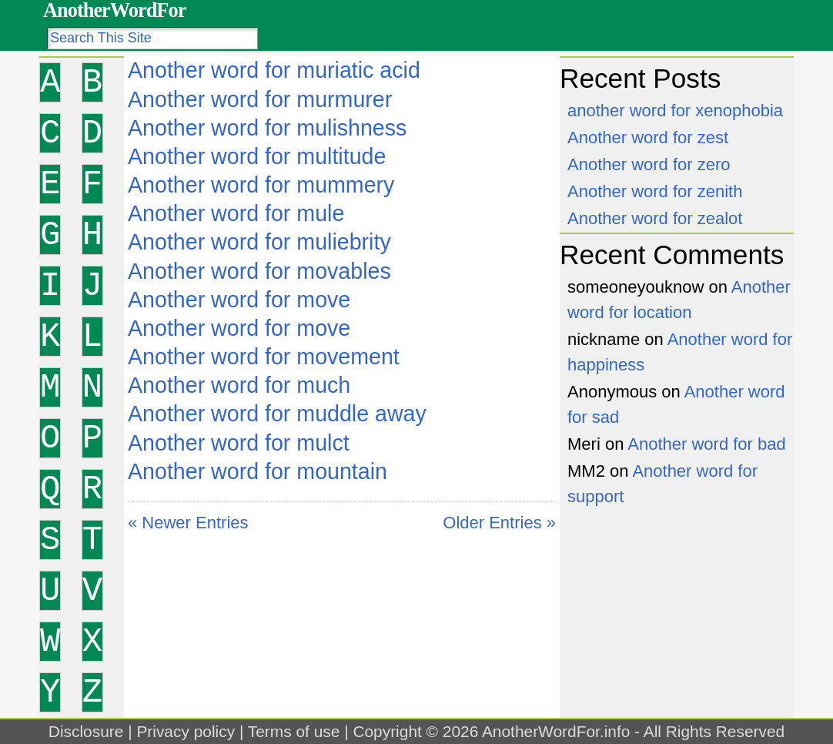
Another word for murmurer (260, 99)
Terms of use (294, 731)
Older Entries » (499, 522)
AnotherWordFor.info (556, 731)
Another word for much (239, 385)
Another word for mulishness (267, 128)
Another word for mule (236, 213)
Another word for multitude (257, 156)
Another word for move (239, 299)
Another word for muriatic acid (274, 70)
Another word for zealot (654, 218)
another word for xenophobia (675, 110)
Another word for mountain (257, 471)
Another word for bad (706, 444)
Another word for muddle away (277, 413)
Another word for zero (649, 164)
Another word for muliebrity (259, 242)
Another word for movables (259, 271)
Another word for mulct (239, 443)
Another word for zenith (654, 191)
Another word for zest (647, 137)
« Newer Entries (188, 522)
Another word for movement (264, 356)
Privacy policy (185, 731)
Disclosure (86, 731)
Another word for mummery (261, 185)
